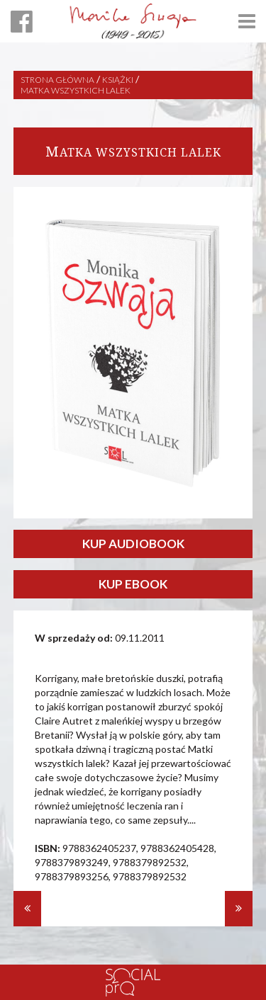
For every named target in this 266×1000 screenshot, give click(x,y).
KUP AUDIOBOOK (133, 543)
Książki (117, 79)
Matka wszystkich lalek (76, 90)
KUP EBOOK (133, 583)
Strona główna (57, 79)
